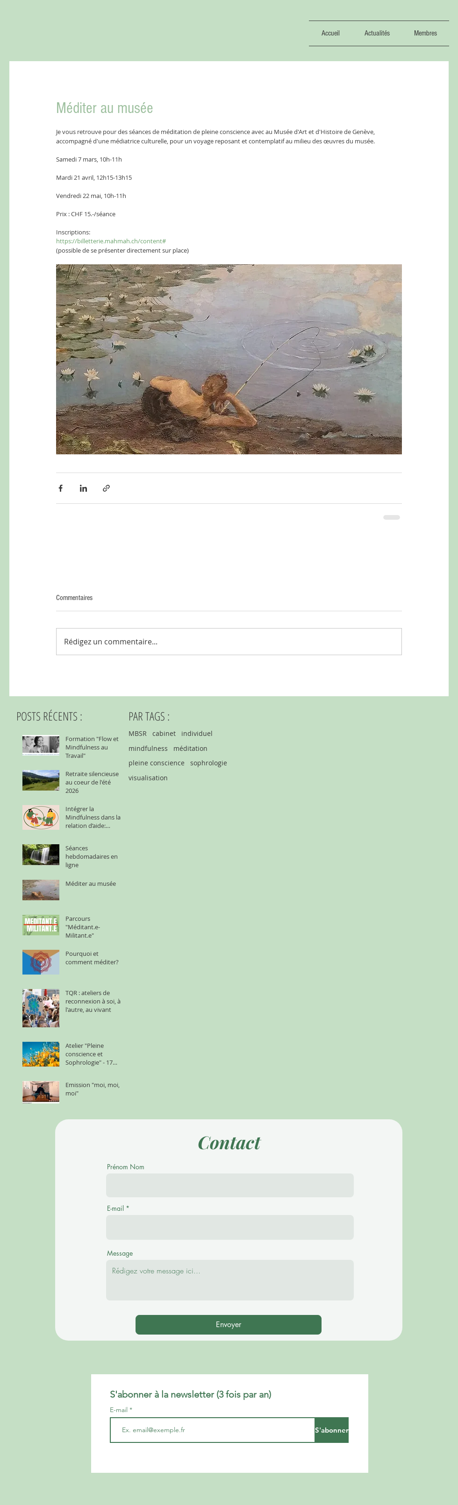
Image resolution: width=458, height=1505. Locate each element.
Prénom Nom (125, 1167)
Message (120, 1253)
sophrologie (208, 762)
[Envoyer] (229, 1325)
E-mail (115, 1208)
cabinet (164, 733)
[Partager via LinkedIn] (83, 488)
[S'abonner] (332, 1430)
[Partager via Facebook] (60, 488)
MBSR (138, 733)
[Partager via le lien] (106, 488)
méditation (190, 748)
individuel (197, 733)
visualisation (148, 777)
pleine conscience (157, 762)
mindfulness (148, 748)
